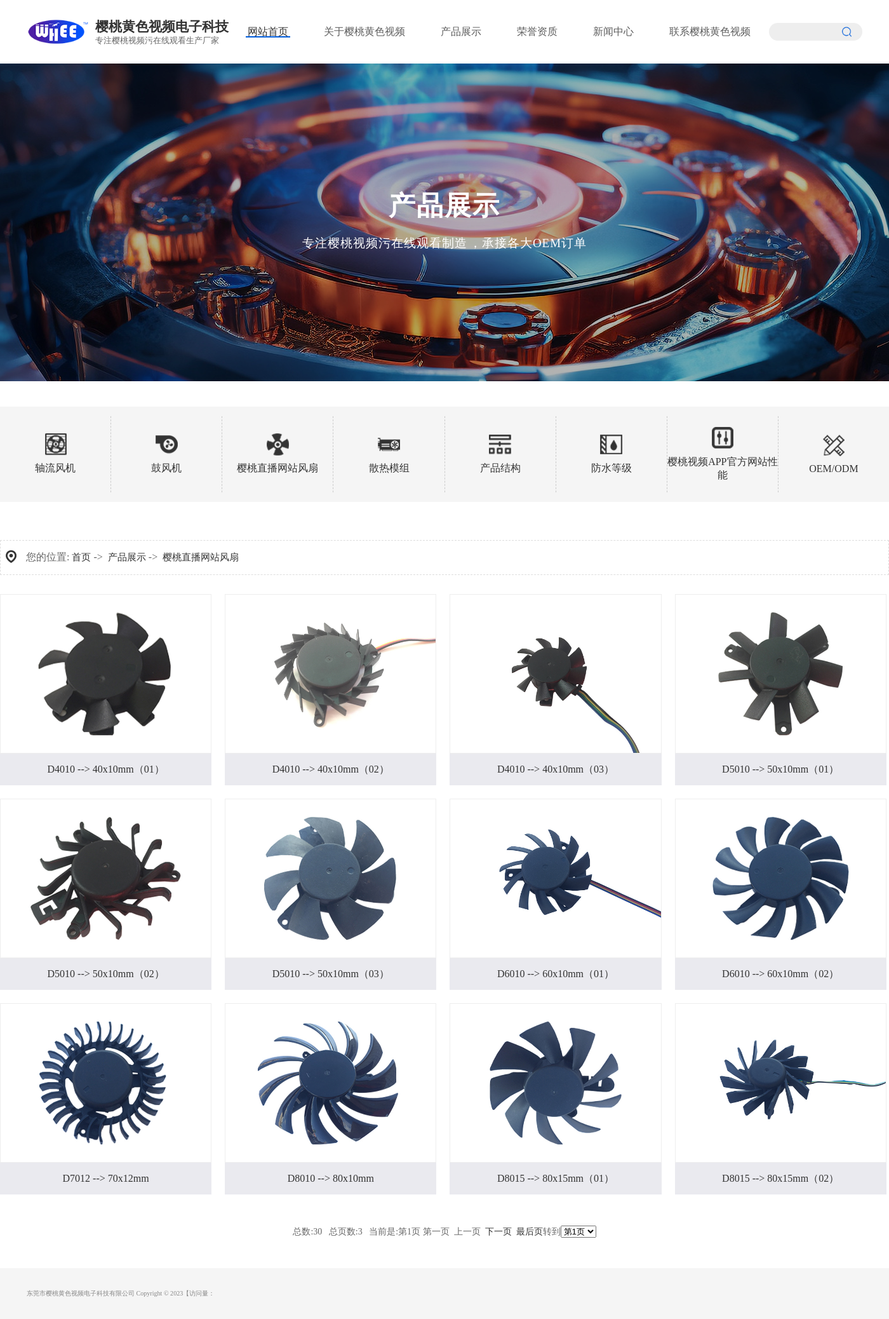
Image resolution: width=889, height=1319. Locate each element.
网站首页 (268, 31)
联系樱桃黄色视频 (710, 31)
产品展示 (461, 31)
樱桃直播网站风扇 (201, 557)
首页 (81, 557)
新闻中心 (613, 31)
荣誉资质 (537, 31)
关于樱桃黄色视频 (364, 31)
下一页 (498, 1231)
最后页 (529, 1231)
